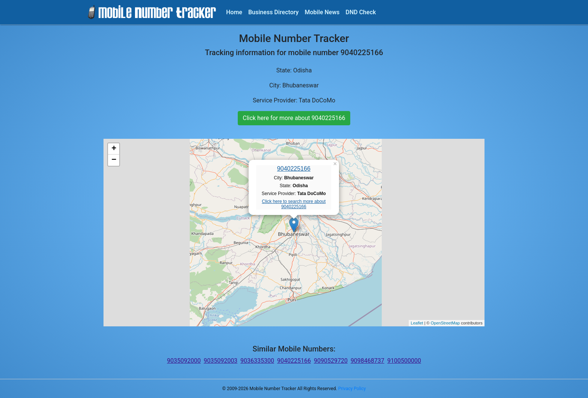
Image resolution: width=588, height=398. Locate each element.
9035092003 (220, 360)
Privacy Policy (352, 388)
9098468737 (367, 360)
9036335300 (257, 360)
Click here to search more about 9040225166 (294, 204)
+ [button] (113, 149)
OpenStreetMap (445, 323)
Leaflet (417, 323)
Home (234, 12)
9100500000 (404, 360)
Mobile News (322, 12)
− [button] (113, 160)
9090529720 (331, 360)
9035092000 (184, 360)
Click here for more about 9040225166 (294, 118)
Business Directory (273, 12)
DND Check (360, 12)
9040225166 (293, 168)
